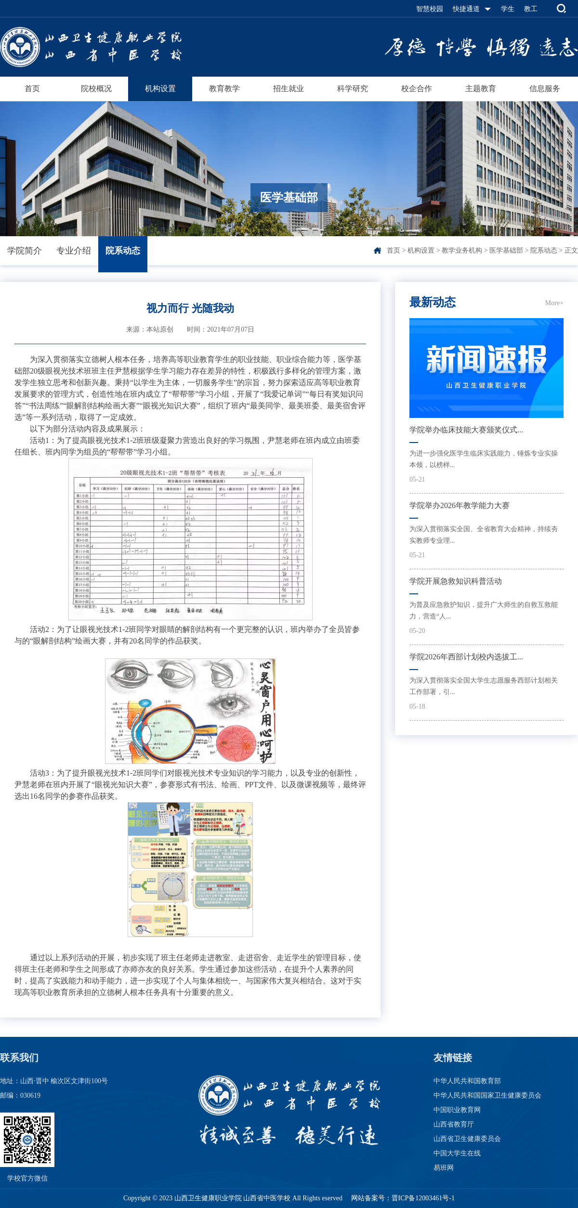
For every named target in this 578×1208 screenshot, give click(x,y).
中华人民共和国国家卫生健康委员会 (487, 1095)
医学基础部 (506, 250)
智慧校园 (429, 9)
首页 (32, 88)
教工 (531, 9)
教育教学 (224, 88)
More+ (554, 303)
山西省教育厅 (454, 1124)
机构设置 (160, 88)
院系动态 (122, 250)
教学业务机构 (462, 250)
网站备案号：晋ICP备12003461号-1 (402, 1198)
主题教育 (480, 88)
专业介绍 (73, 250)
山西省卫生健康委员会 (467, 1138)
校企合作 (416, 88)
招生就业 (288, 88)
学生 (507, 9)
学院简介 (24, 250)
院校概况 (96, 88)
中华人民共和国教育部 (467, 1081)
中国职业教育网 (457, 1110)
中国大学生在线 (457, 1153)
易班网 (444, 1167)
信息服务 (544, 88)
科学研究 (352, 88)
